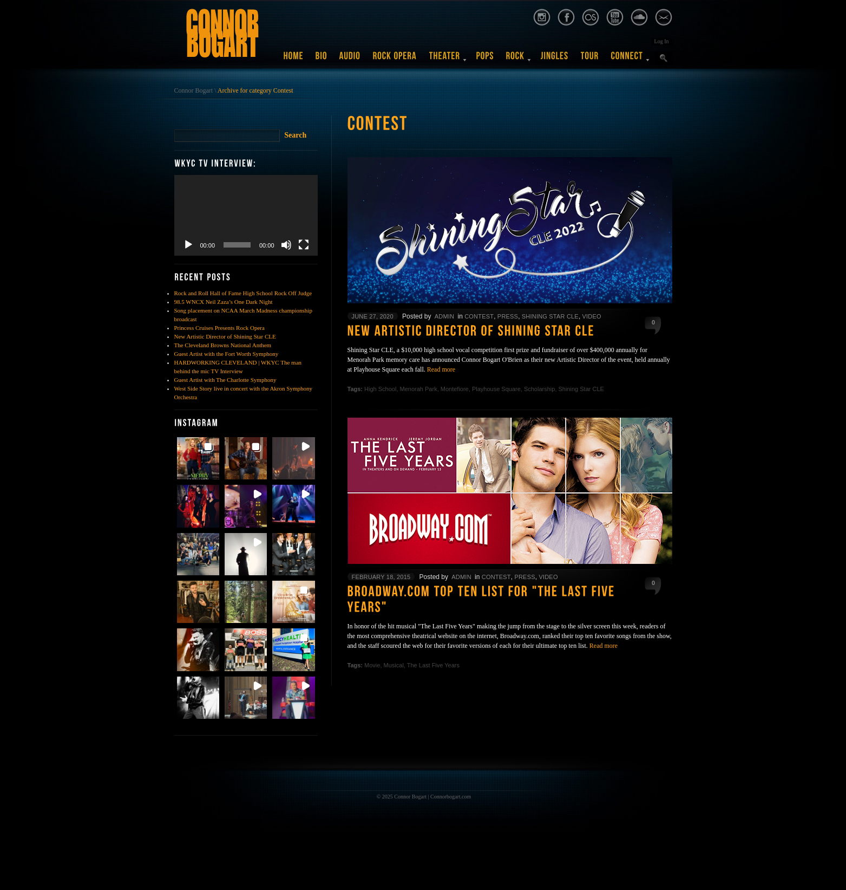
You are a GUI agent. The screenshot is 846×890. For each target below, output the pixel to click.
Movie (372, 665)
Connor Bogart (193, 90)
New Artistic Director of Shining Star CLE (225, 336)
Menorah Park (418, 389)
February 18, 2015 (381, 577)
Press (507, 316)
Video (591, 316)
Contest (479, 316)
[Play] (188, 244)
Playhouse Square (496, 389)
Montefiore (455, 389)
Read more (441, 369)
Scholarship (539, 389)
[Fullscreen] (303, 244)
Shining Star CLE (550, 316)
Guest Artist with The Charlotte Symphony (225, 379)
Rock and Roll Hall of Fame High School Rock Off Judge (243, 293)
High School (380, 389)
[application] (246, 215)
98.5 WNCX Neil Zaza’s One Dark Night (223, 301)
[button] (198, 458)
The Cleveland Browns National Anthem (223, 345)
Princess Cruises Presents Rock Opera (219, 327)
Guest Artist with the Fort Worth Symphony (226, 353)
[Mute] (286, 244)
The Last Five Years (433, 665)
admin (444, 316)
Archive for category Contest (255, 90)
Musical (394, 665)
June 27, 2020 (373, 316)
